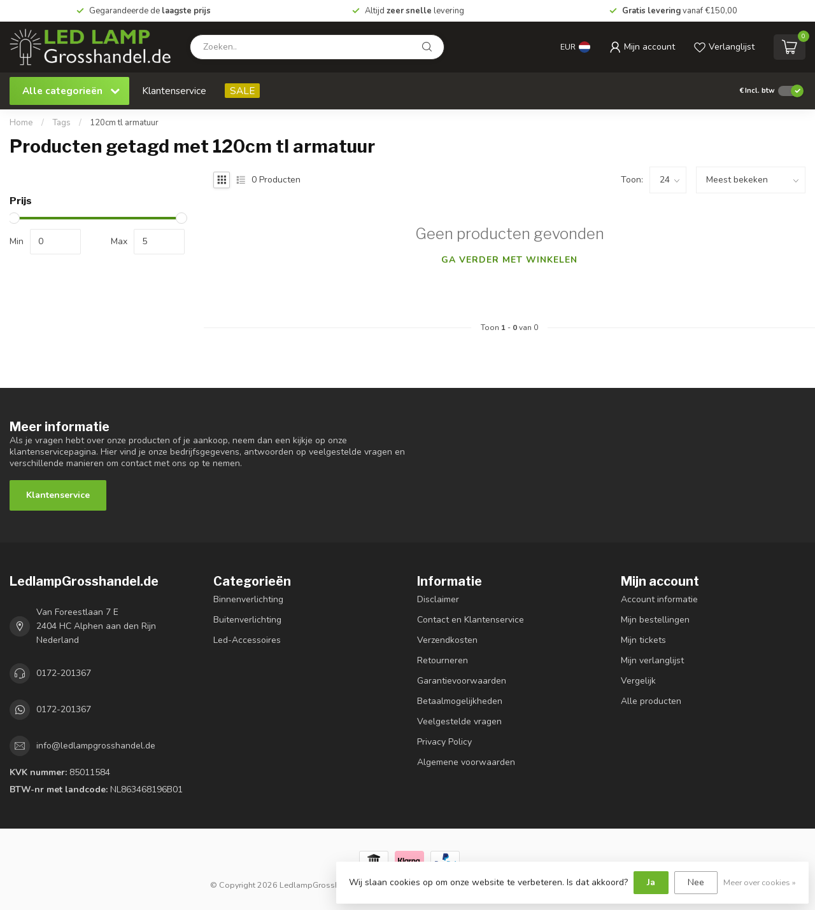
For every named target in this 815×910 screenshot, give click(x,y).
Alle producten (651, 701)
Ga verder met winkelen (509, 260)
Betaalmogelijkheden (459, 701)
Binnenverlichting (248, 599)
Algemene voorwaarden (466, 762)
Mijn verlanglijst (652, 660)
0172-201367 (63, 673)
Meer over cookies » (759, 882)
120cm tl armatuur (124, 122)
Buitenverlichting (247, 620)
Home (21, 122)
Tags (61, 122)
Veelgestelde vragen (459, 721)
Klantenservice (174, 90)
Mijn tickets (643, 640)
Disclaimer (438, 599)
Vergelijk (638, 681)
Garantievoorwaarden (461, 681)
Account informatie (659, 599)
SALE (242, 90)
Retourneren (442, 660)
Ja (651, 882)
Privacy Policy (444, 742)
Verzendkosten (447, 640)
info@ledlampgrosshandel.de (95, 746)
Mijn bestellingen (655, 620)
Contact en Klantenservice (470, 620)
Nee (696, 882)
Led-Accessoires (247, 640)
